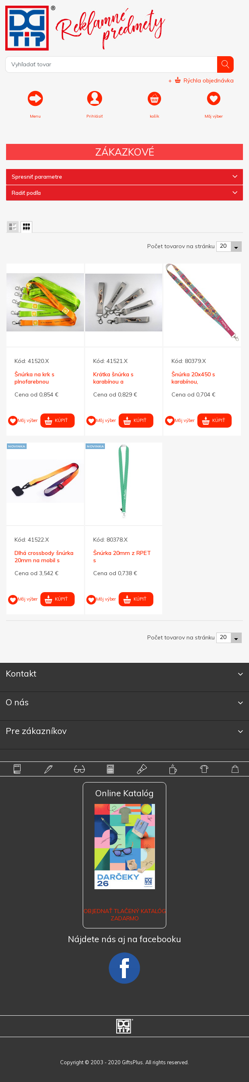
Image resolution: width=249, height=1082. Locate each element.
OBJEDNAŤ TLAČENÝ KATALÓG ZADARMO (125, 914)
